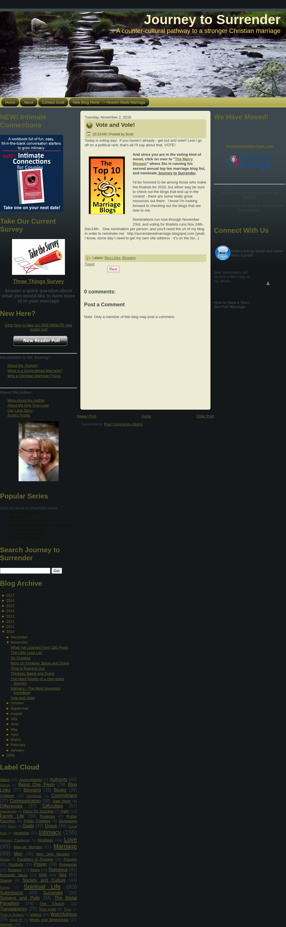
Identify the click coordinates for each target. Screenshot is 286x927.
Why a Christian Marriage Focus (34, 376)
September (20, 708)
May (14, 729)
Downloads (8, 811)
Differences (11, 806)
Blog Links (112, 258)
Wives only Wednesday (49, 920)
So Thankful (20, 658)
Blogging (32, 790)
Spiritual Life (42, 886)
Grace (51, 825)
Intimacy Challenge (14, 840)
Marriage (65, 846)
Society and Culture (44, 880)
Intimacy (50, 832)
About (5, 780)
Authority (58, 779)
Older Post (205, 416)
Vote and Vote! (23, 698)
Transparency (13, 908)
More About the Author (25, 400)
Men (18, 853)
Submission (11, 892)
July (14, 719)
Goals (28, 825)
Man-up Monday (28, 847)
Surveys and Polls (20, 898)
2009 (10, 755)
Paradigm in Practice (35, 859)
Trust (67, 909)
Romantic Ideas (13, 875)
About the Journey (22, 365)
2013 (10, 616)
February (18, 745)
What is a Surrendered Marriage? (34, 370)
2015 (10, 605)
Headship (21, 833)
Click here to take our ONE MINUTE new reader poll (38, 327)
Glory (12, 826)
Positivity (16, 864)
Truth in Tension (12, 914)
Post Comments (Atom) (123, 424)
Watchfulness (63, 914)
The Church (52, 904)
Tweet (90, 264)
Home (146, 416)
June (15, 724)
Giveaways (68, 821)
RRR (43, 875)
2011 (10, 626)
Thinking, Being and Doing (32, 673)
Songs (4, 887)
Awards (5, 785)
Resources (68, 864)
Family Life (12, 816)
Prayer (40, 864)
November (19, 642)
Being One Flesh (36, 784)
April (14, 734)
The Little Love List (26, 652)
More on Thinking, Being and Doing (40, 663)
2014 (10, 611)
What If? (16, 920)
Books (60, 790)
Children (7, 796)
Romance (58, 869)
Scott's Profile (18, 415)
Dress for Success (38, 811)
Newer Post (86, 416)
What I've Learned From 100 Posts (39, 647)
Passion (70, 859)
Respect (14, 870)
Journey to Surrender (212, 19)
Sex (62, 874)
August (16, 713)
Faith (65, 811)
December (19, 637)
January (17, 750)
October (17, 703)
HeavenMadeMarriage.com (249, 146)
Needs (5, 859)
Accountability (30, 780)
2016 (10, 600)
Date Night (62, 801)
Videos (35, 914)
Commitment (64, 795)
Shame (6, 880)
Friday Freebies (37, 821)
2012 (10, 621)
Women (6, 924)
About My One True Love (28, 405)
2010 (10, 632)
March (16, 739)
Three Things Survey (38, 281)
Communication (25, 800)
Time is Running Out (27, 668)
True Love (47, 909)
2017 (10, 595)
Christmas (34, 796)
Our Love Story (19, 410)
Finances (47, 816)
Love (70, 839)
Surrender (53, 892)
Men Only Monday (53, 854)
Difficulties (53, 806)
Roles (35, 870)
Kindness (45, 840)
